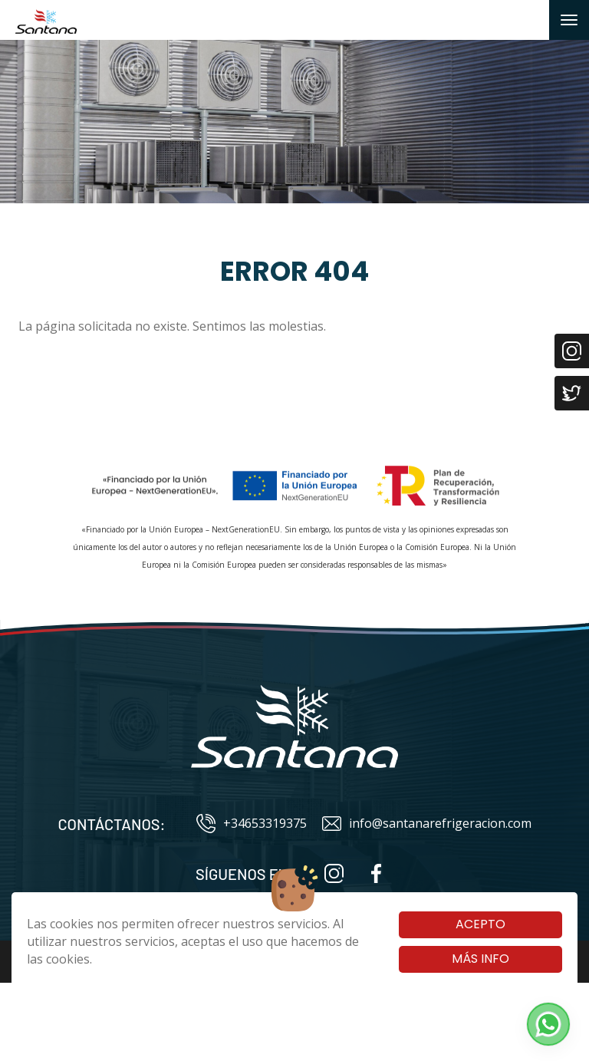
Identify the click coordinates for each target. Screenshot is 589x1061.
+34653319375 (251, 823)
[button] (548, 1024)
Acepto (480, 924)
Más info (480, 958)
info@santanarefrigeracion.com (426, 823)
